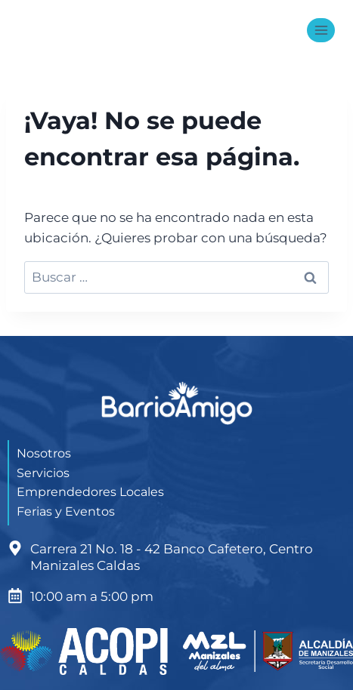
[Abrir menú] (321, 30)
